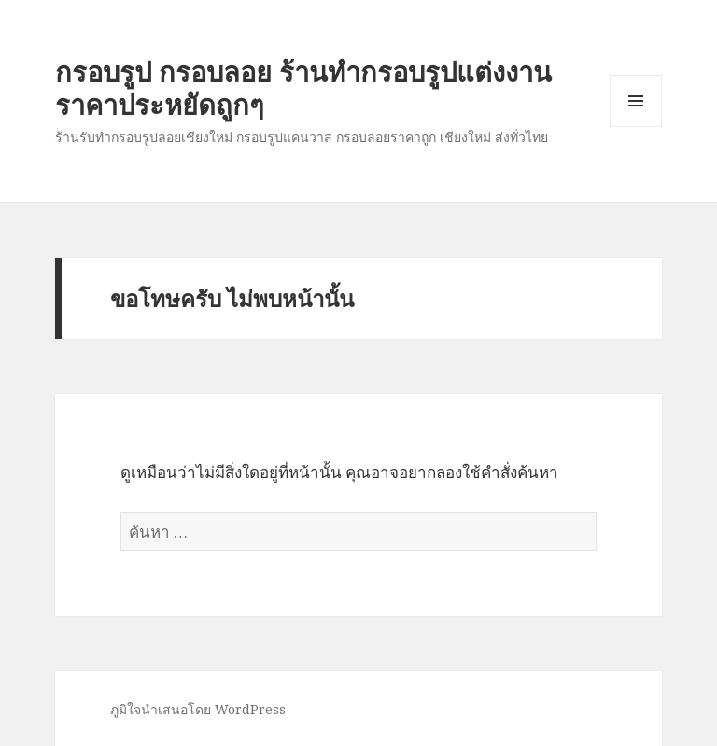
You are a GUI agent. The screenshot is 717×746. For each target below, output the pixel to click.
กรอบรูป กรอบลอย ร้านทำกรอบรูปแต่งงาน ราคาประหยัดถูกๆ (303, 87)
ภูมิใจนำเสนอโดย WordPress (198, 709)
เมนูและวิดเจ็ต (636, 101)
